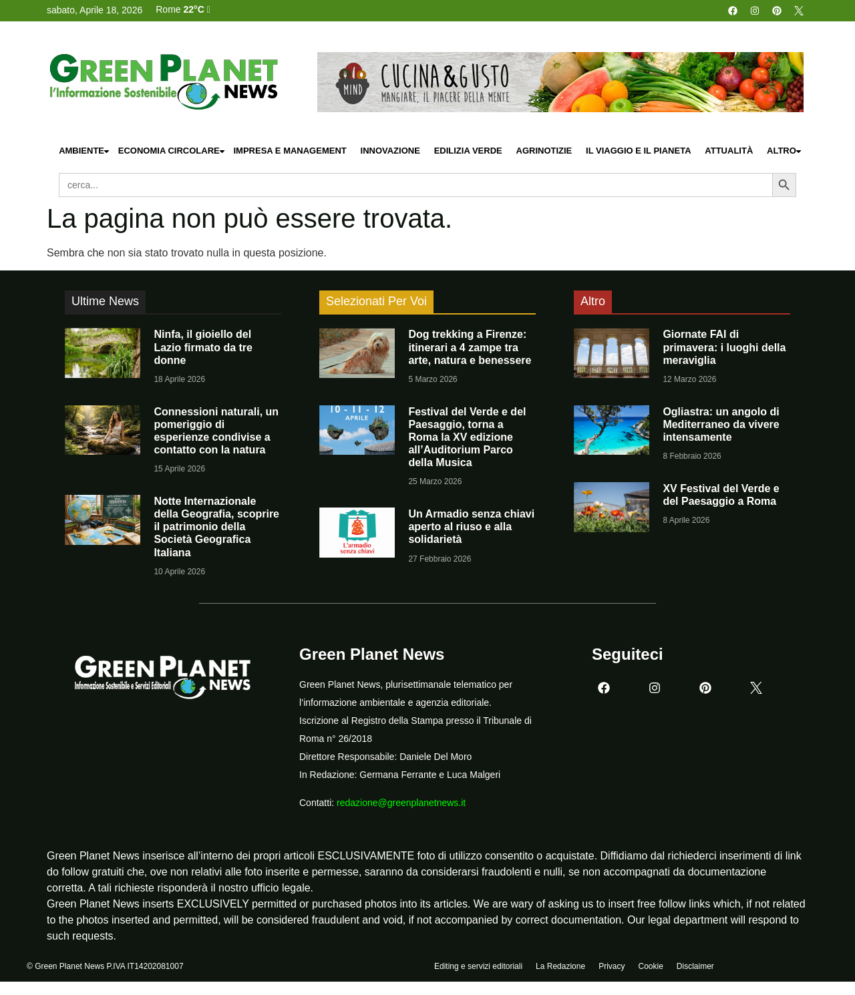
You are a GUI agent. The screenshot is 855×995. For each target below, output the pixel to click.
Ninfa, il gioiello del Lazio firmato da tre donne (203, 347)
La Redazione (560, 966)
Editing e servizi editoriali (478, 966)
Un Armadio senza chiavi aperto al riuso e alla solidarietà (471, 526)
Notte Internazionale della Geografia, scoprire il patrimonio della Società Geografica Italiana (216, 526)
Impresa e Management (289, 151)
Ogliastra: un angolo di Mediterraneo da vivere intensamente (721, 424)
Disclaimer (695, 966)
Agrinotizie (544, 151)
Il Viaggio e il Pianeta (638, 151)
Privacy (611, 966)
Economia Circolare (172, 151)
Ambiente (85, 151)
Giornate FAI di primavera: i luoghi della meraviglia (724, 347)
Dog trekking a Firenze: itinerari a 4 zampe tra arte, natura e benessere (469, 347)
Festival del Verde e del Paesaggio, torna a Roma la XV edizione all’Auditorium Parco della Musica (467, 437)
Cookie (650, 966)
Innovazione (390, 151)
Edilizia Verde (468, 151)
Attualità (729, 151)
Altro (785, 151)
